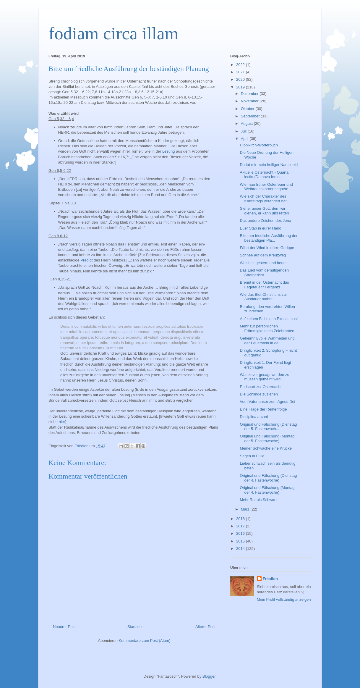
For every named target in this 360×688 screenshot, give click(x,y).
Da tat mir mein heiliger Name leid (269, 164)
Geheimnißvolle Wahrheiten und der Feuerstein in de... (267, 340)
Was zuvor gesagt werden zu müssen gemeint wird (264, 377)
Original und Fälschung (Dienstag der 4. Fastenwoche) (268, 477)
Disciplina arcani (254, 416)
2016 (241, 533)
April (245, 138)
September (251, 116)
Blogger (208, 676)
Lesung (168, 151)
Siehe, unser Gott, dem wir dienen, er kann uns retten (264, 210)
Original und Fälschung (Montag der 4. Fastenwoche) (267, 490)
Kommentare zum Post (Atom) (145, 640)
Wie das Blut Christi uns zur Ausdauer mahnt (263, 296)
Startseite (135, 626)
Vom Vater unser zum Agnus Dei (267, 401)
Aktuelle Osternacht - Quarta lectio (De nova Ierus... (264, 174)
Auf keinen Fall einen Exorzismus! (269, 318)
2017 (241, 526)
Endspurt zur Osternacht (260, 387)
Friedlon (270, 578)
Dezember (250, 93)
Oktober (248, 108)
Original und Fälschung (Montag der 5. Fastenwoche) (267, 438)
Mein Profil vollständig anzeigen (284, 599)
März (246, 509)
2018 (241, 518)
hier (62, 421)
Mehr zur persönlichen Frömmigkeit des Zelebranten (267, 328)
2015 (241, 541)
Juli (244, 131)
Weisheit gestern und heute (263, 263)
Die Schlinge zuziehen (259, 394)
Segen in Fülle (252, 456)
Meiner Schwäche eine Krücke (266, 448)
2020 (241, 79)
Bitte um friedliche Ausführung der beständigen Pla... (268, 238)
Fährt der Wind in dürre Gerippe (267, 248)
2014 (241, 548)
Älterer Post (205, 626)
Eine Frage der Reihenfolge (263, 409)
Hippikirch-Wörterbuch (259, 145)
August (247, 123)
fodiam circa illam (113, 33)
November (250, 101)
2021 (241, 72)
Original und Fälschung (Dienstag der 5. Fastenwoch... (268, 426)
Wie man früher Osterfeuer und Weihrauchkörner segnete (266, 186)
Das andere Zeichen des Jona (265, 220)
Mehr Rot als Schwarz (258, 500)
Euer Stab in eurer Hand (260, 228)
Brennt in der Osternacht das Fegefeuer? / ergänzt (264, 284)
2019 (241, 87)
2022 (241, 64)
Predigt (86, 260)
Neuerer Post (64, 626)
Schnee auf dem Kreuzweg (263, 255)
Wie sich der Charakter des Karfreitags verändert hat (263, 198)
